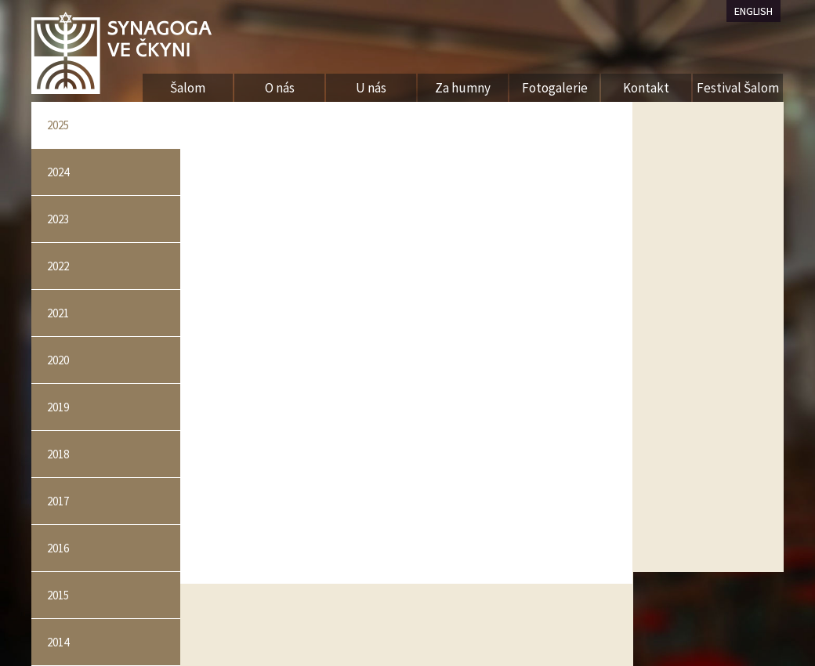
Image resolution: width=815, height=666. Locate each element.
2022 (58, 266)
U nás (371, 87)
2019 (58, 407)
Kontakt (646, 87)
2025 (58, 125)
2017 (58, 501)
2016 (58, 548)
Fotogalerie (555, 87)
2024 (58, 172)
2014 (58, 642)
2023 (58, 219)
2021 (58, 313)
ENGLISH (753, 11)
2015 (58, 595)
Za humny (463, 87)
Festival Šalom (738, 87)
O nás (280, 87)
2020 (58, 360)
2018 (58, 454)
